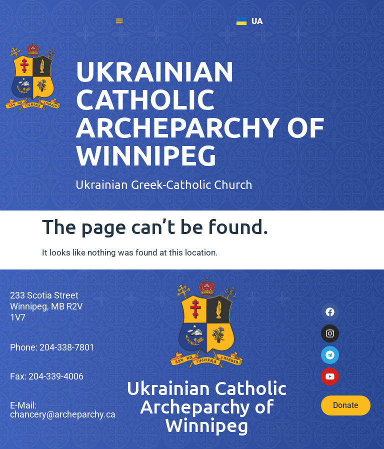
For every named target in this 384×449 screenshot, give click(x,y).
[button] (119, 20)
